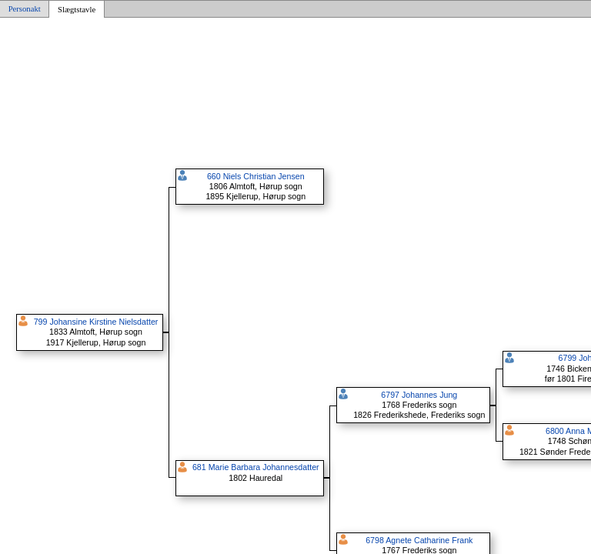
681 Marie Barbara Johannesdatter (255, 467)
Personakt (24, 9)
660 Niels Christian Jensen (256, 176)
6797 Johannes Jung (419, 394)
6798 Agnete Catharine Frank (419, 540)
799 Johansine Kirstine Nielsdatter (96, 321)
